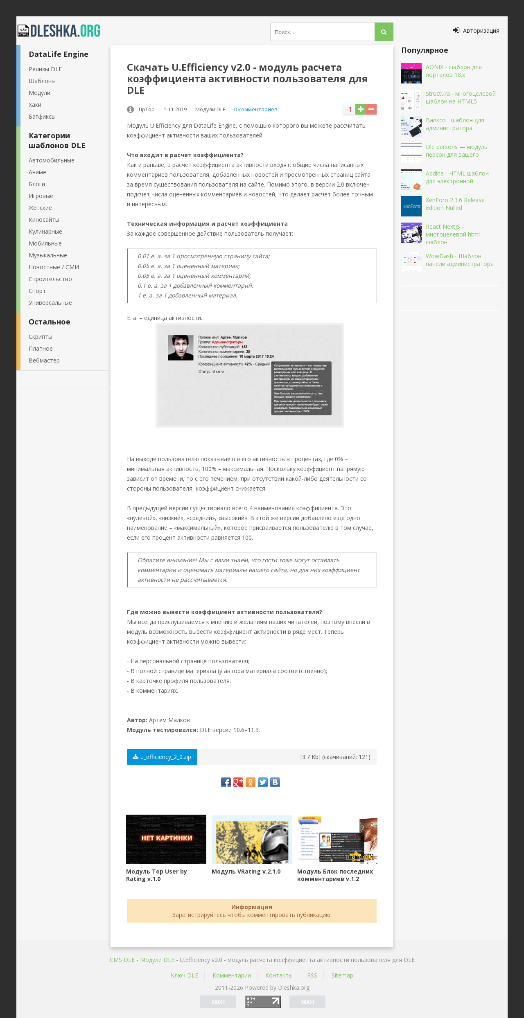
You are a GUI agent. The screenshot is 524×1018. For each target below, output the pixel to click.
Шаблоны (42, 81)
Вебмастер (44, 360)
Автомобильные (52, 160)
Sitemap (342, 975)
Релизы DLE (45, 69)
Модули (39, 93)
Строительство (50, 279)
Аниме (37, 172)
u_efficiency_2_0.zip (162, 757)
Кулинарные (45, 231)
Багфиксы (42, 116)
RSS (312, 975)
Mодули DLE (157, 960)
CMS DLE (122, 960)
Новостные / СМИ (54, 267)
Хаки (35, 104)
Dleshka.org (63, 30)
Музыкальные (48, 255)
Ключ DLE (184, 975)
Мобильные (45, 243)
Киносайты (44, 219)
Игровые (41, 196)
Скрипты (40, 336)
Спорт (37, 291)
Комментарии (231, 975)
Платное (41, 348)
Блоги (37, 184)
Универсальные (50, 302)
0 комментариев (256, 109)
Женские (40, 208)
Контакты (279, 975)
